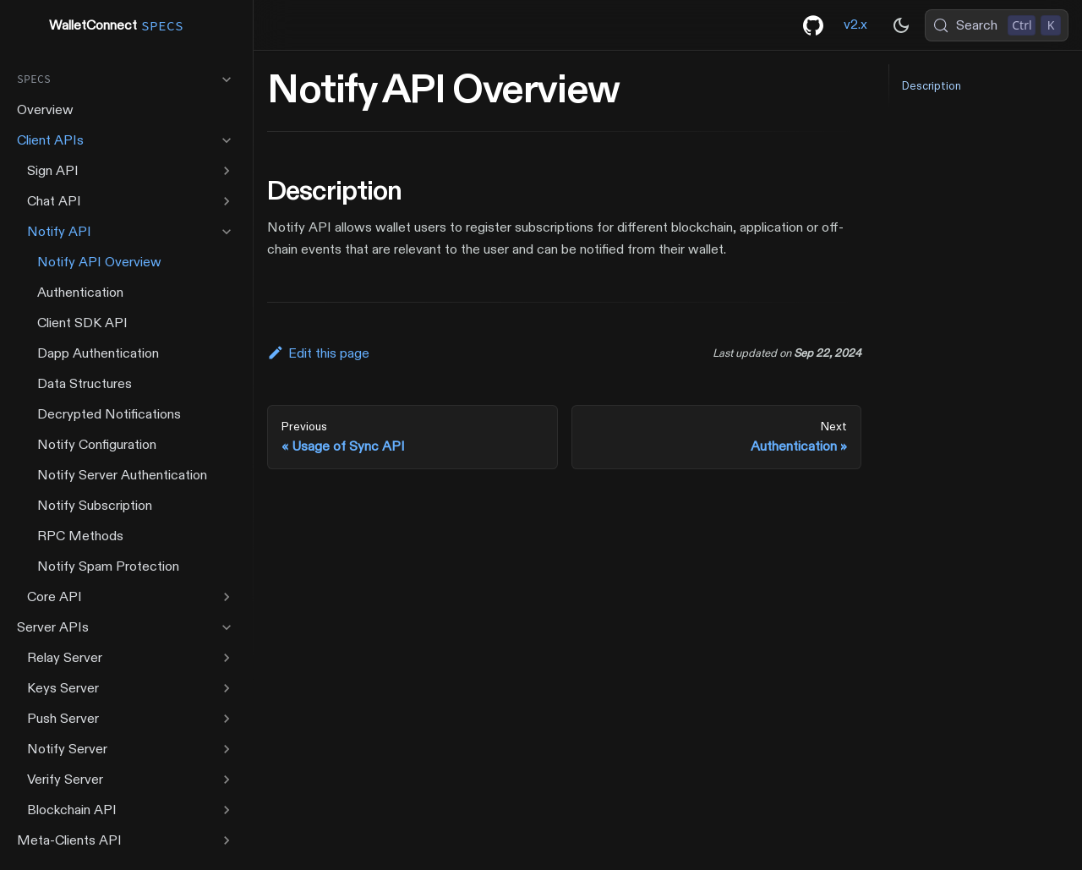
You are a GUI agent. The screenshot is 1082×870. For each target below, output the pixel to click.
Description (931, 86)
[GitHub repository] (813, 25)
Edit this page (318, 353)
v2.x (855, 24)
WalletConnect (102, 25)
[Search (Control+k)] (996, 25)
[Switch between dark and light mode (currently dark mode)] (901, 25)
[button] (126, 79)
